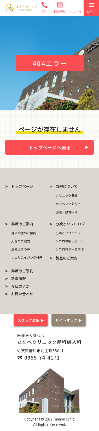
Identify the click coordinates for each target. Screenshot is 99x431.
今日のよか (20, 286)
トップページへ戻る (49, 147)
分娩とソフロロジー (72, 223)
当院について (67, 186)
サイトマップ (66, 320)
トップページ (22, 186)
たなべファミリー (68, 203)
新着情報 (18, 278)
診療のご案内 (22, 223)
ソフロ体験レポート (70, 241)
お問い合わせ (22, 293)
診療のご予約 (22, 270)
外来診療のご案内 (23, 233)
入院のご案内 (20, 241)
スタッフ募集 (28, 320)
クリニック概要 (67, 195)
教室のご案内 (67, 258)
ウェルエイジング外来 (27, 257)
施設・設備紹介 (67, 212)
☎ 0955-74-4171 (38, 357)
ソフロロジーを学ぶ (70, 249)
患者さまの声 (20, 249)
